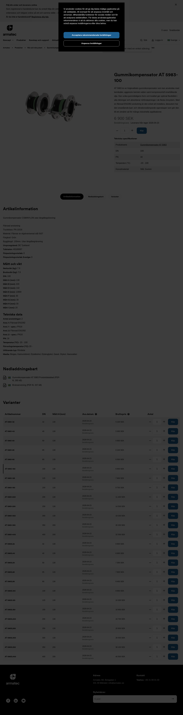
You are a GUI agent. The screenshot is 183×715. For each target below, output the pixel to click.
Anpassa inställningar (91, 43)
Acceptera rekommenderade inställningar (91, 35)
